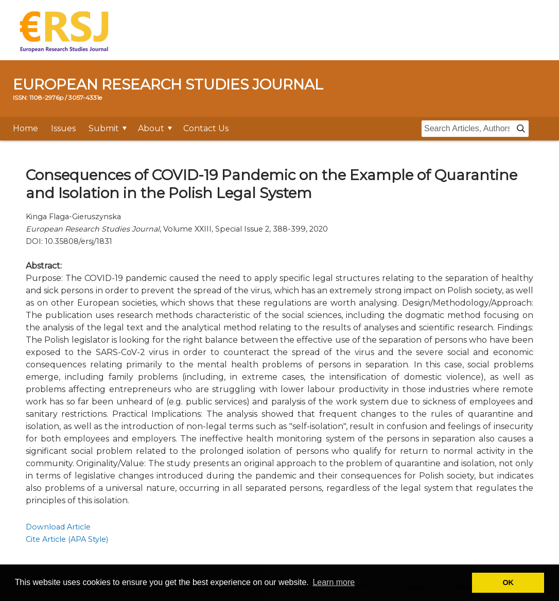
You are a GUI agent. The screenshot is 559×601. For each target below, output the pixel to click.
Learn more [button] (333, 582)
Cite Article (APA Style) (67, 539)
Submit (104, 128)
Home (25, 128)
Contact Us (206, 128)
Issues (63, 128)
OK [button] (508, 582)
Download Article (58, 527)
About (151, 128)
